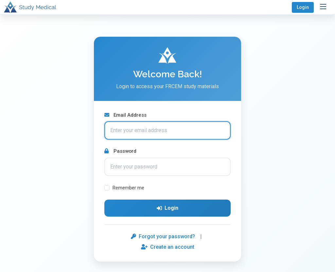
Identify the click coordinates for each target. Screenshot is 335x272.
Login (303, 7)
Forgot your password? (163, 236)
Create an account (167, 247)
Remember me (128, 188)
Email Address (125, 115)
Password (120, 151)
